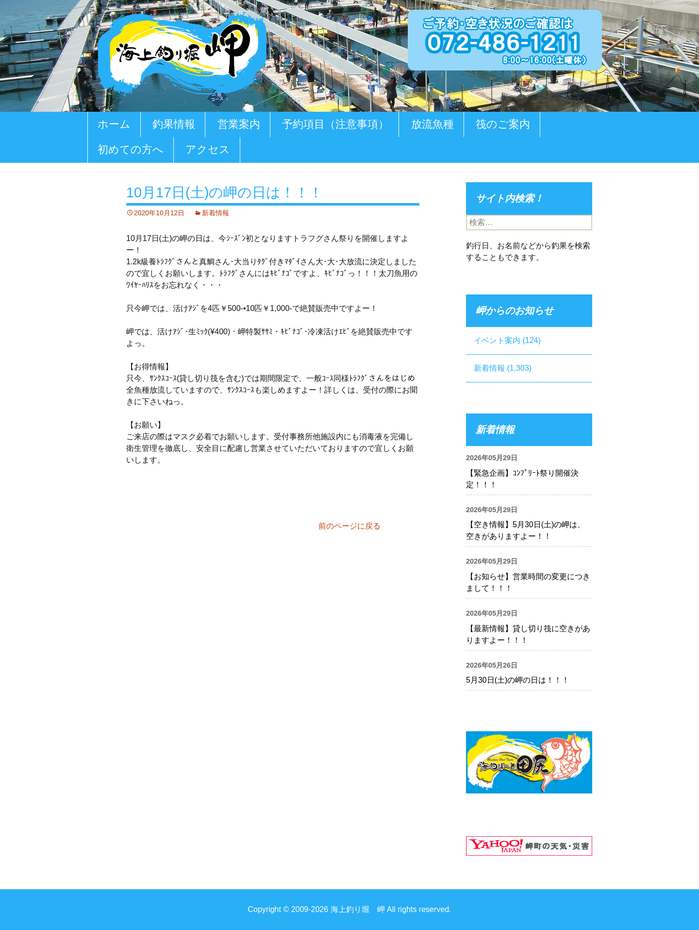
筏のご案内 (503, 124)
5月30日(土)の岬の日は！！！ (517, 680)
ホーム (114, 124)
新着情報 (215, 213)
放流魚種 (432, 124)
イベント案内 (497, 340)
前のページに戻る (349, 526)
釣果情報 (173, 124)
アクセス (207, 149)
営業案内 (238, 124)
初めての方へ (131, 149)
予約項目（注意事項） (335, 124)
